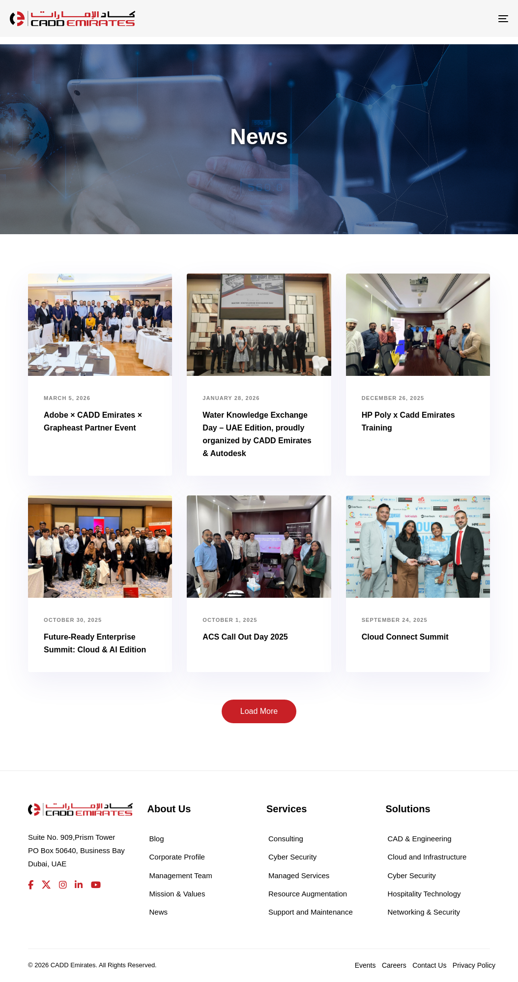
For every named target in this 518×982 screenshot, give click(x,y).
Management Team (180, 875)
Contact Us (429, 965)
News (158, 912)
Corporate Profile (177, 857)
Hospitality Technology (424, 894)
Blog (156, 838)
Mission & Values (177, 894)
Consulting (285, 838)
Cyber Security (292, 857)
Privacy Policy (474, 965)
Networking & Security (424, 912)
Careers (394, 965)
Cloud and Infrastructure (427, 857)
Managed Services (298, 875)
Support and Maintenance (310, 912)
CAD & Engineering (420, 838)
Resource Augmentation (307, 894)
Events (365, 965)
